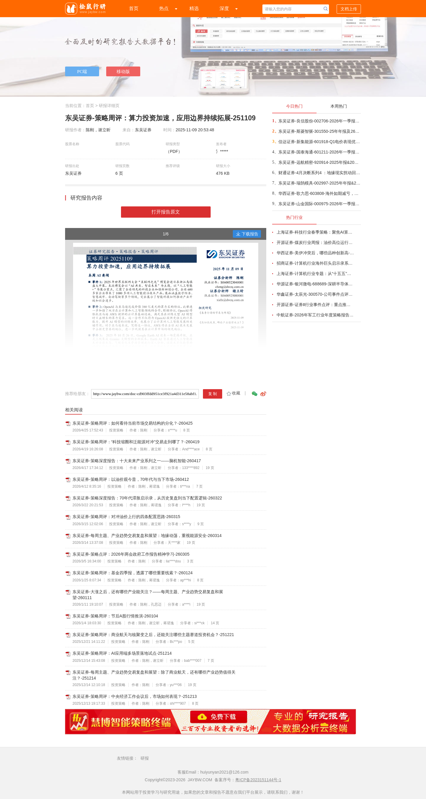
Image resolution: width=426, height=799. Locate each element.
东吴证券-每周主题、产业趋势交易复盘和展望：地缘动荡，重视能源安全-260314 (147, 535)
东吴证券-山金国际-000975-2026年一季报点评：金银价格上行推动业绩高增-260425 (319, 203)
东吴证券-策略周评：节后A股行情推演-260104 (115, 616)
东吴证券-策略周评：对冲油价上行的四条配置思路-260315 (126, 516)
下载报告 (247, 234)
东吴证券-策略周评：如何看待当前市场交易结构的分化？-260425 (132, 423)
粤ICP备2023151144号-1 (258, 779)
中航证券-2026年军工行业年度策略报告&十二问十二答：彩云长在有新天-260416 (315, 315)
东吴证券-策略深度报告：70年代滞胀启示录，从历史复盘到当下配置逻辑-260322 (147, 498)
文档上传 (349, 9)
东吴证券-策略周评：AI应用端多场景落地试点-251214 (122, 653)
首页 (133, 8)
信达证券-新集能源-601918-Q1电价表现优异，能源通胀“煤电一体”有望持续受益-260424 (319, 141)
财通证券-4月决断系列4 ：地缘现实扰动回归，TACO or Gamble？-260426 (319, 172)
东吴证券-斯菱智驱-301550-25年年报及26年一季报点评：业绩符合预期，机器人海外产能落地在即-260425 (319, 131)
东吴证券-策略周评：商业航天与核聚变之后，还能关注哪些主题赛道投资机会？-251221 (153, 634)
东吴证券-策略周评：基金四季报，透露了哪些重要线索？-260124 (132, 572)
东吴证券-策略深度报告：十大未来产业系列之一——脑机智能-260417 (136, 460)
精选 (194, 8)
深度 (224, 8)
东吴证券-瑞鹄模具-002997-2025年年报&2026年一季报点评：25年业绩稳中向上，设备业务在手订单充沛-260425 (319, 183)
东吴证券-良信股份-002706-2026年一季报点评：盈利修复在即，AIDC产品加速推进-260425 (319, 121)
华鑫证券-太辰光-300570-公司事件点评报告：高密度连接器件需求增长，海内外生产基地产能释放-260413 (315, 294)
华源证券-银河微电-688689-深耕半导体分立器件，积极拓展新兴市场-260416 (315, 284)
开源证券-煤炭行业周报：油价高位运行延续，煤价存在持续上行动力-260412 (315, 242)
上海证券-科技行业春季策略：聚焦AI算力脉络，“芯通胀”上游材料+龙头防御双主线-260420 (315, 232)
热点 (164, 8)
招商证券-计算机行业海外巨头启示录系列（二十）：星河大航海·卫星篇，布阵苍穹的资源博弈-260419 (315, 263)
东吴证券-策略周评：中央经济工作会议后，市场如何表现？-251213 (134, 696)
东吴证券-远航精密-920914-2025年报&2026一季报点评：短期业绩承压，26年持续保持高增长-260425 (319, 162)
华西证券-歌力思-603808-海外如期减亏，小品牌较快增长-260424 (319, 193)
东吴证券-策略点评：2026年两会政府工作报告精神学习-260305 (130, 554)
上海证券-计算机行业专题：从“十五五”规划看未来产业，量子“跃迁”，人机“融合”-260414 (315, 273)
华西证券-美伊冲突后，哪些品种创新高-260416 (315, 252)
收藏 (233, 393)
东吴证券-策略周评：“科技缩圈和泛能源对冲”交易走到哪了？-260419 (135, 441)
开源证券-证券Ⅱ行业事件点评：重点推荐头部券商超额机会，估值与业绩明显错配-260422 (315, 304)
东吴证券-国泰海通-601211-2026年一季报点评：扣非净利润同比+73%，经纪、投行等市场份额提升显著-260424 (319, 152)
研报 (145, 758)
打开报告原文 (165, 211)
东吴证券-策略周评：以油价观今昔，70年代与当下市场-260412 (130, 479)
